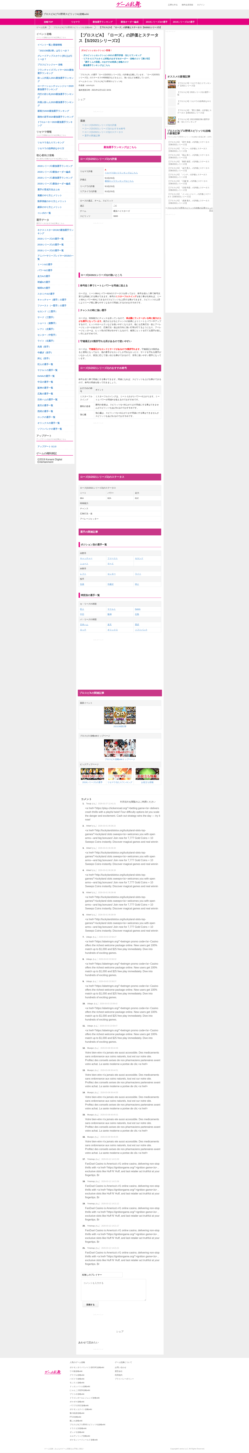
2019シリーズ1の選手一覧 (50, 244)
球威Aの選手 (43, 282)
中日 (82, 614)
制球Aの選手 (43, 288)
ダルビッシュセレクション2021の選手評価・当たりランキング (112, 55)
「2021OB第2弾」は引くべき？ (53, 50)
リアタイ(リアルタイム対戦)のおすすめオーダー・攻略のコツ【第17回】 (117, 58)
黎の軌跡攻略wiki (77, 1413)
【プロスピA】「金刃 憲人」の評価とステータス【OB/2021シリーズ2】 (188, 169)
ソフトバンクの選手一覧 (49, 429)
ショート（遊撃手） (47, 323)
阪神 (110, 614)
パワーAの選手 (44, 270)
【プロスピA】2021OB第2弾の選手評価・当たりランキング (193, 120)
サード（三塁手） (46, 317)
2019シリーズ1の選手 (184, 22)
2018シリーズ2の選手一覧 (50, 250)
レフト (83, 574)
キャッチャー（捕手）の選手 (51, 299)
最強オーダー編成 (129, 22)
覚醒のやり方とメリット (49, 195)
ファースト (113, 558)
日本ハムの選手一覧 (47, 399)
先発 (82, 584)
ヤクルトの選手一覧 (47, 370)
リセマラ (75, 22)
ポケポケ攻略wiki (77, 1402)
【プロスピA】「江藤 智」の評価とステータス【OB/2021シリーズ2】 (188, 182)
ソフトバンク (141, 630)
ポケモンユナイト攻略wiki (81, 1409)
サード (111, 563)
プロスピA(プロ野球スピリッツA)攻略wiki (87, 1424)
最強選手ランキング (103, 22)
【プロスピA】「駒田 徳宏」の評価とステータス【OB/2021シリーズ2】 (188, 162)
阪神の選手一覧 (45, 388)
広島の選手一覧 (45, 393)
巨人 (82, 609)
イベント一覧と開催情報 (49, 44)
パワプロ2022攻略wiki (79, 1405)
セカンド (139, 558)
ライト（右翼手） (46, 341)
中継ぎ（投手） (45, 352)
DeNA (138, 609)
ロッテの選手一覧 (46, 417)
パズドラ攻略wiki (77, 1379)
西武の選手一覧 (45, 411)
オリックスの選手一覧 (48, 423)
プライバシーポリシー (124, 1379)
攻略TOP (48, 22)
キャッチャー (86, 558)
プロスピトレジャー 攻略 (50, 64)
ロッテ (83, 630)
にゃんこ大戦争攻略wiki (80, 1390)
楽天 (110, 624)
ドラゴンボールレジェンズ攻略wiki (85, 1398)
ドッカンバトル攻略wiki (80, 1386)
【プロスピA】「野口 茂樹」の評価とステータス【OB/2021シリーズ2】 (194, 111)
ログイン (201, 5)
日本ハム (84, 624)
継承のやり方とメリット (49, 207)
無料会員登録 (187, 5)
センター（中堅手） (47, 335)
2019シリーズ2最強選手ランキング (55, 166)
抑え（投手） (44, 358)
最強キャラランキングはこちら (119, 181)
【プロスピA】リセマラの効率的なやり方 (194, 102)
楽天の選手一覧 (45, 405)
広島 (137, 614)
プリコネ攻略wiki (77, 1394)
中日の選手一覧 (45, 382)
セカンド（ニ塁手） (47, 311)
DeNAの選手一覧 (46, 376)
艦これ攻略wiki (76, 1421)
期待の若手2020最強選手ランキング (55, 117)
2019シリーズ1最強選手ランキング (55, 178)
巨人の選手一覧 (45, 364)
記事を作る (173, 5)
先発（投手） (44, 346)
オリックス (113, 630)
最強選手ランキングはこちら (96, 65)
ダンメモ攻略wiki (77, 1432)
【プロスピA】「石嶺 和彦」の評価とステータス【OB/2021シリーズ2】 (188, 189)
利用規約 (124, 801)
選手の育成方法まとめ (48, 189)
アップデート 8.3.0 (46, 446)
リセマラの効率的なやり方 (50, 148)
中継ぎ (111, 584)
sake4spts (90, 85)
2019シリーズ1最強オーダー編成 (53, 183)
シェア (81, 99)
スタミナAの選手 (46, 294)
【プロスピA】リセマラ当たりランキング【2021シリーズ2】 (194, 84)
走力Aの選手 (43, 276)
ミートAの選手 (44, 264)
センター (112, 574)
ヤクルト (112, 609)
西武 (137, 624)
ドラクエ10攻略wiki (78, 1428)
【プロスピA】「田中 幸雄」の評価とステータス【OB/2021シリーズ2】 (188, 143)
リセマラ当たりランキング (50, 142)
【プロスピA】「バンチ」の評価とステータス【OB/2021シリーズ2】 (187, 175)
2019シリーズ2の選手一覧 (50, 238)
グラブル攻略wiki (77, 1375)
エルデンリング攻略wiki (80, 1436)
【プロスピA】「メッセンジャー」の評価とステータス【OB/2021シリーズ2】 (189, 195)
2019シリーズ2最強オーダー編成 (53, 172)
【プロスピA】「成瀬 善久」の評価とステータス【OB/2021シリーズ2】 (188, 202)
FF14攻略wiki (75, 1417)
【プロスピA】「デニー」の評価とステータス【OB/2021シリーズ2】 (187, 149)
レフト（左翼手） (46, 329)
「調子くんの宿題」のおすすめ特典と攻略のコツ (106, 62)
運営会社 (118, 1371)
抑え (137, 584)
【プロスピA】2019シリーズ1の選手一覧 (194, 93)
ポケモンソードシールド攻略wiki (84, 1440)
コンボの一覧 (44, 213)
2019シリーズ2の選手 (157, 22)
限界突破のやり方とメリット (51, 201)
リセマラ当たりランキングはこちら (121, 173)
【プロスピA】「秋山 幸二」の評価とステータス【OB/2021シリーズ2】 (188, 156)
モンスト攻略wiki (77, 1383)
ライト (138, 574)
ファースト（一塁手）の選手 (51, 305)
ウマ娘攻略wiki (76, 1371)
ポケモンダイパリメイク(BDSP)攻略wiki (87, 1367)
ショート (84, 563)
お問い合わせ (120, 1367)
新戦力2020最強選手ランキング (53, 111)
